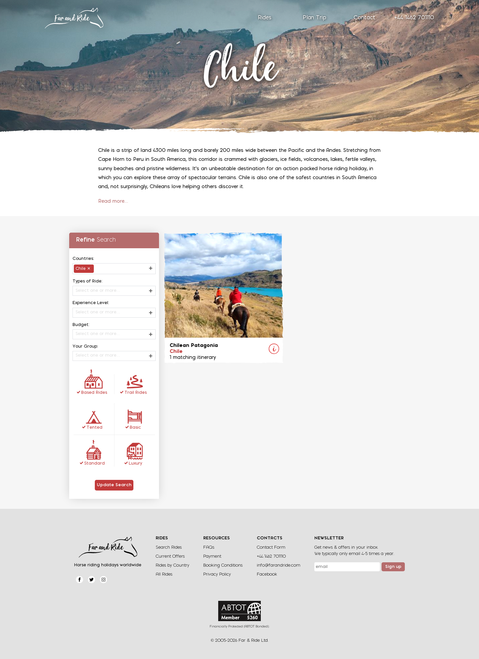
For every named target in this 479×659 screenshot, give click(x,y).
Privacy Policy (217, 574)
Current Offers (170, 556)
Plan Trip (314, 18)
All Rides (164, 574)
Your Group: (85, 346)
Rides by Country (172, 565)
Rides (264, 18)
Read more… (113, 201)
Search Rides (169, 547)
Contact (364, 18)
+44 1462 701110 (414, 18)
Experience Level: (91, 303)
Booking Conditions (222, 565)
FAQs (208, 547)
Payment (212, 556)
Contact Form (271, 547)
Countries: (83, 259)
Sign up (393, 567)
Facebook (267, 574)
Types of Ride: (87, 281)
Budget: (81, 325)
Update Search (114, 485)
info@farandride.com (278, 565)
